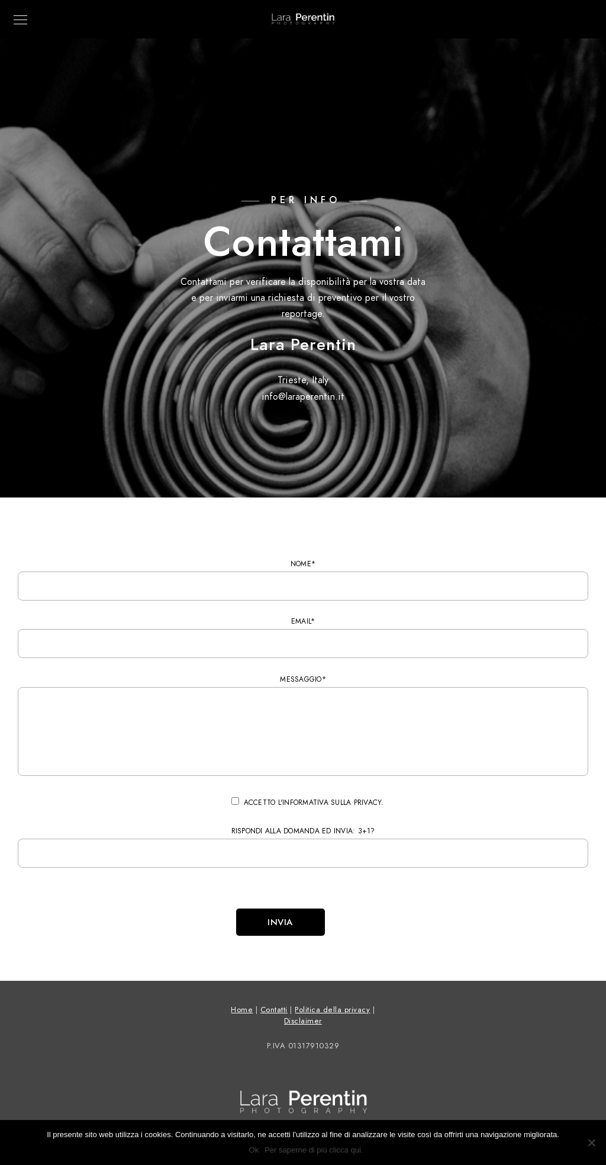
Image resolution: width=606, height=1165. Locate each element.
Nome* (303, 580)
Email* (303, 637)
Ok (254, 1149)
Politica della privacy (332, 1009)
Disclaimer (303, 1021)
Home (242, 1009)
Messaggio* (303, 728)
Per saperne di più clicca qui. (314, 1149)
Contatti (274, 1009)
